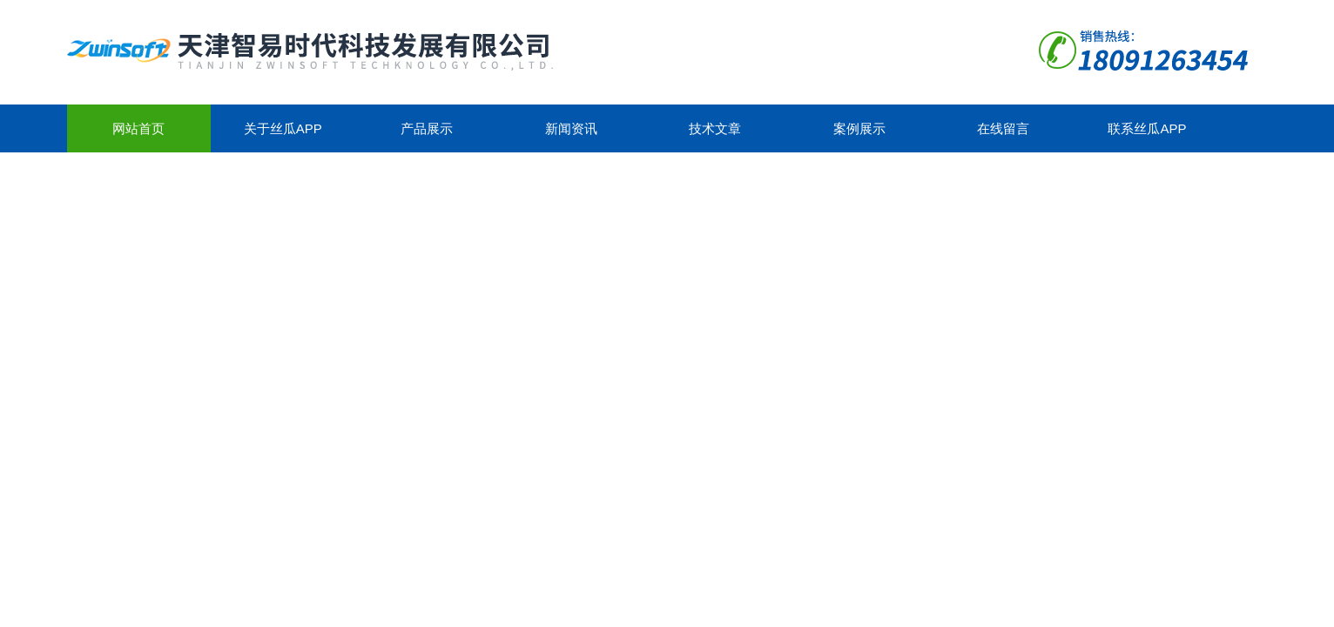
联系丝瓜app (1147, 128)
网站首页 (138, 128)
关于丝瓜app (283, 128)
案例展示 (859, 128)
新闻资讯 (571, 128)
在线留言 (1003, 128)
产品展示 (427, 128)
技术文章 (715, 128)
